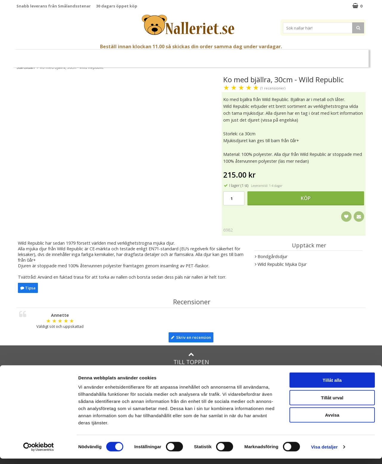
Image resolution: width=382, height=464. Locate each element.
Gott (249, 56)
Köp (306, 198)
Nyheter (40, 56)
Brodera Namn (276, 56)
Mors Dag (66, 56)
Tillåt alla (332, 385)
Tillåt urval (332, 403)
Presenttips (224, 56)
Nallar (119, 56)
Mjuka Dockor (184, 56)
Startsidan (25, 67)
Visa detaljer (324, 452)
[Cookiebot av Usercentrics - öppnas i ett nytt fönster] (39, 452)
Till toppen (191, 358)
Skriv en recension (191, 337)
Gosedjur (147, 56)
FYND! (343, 56)
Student (93, 56)
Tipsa (28, 288)
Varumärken (316, 56)
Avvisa (332, 420)
